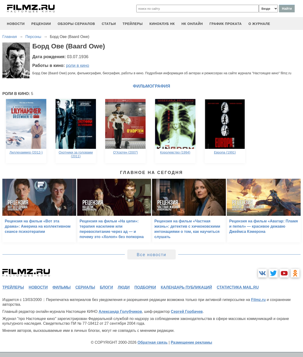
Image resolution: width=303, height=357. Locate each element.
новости (16, 24)
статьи (109, 24)
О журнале (259, 24)
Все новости (151, 254)
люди (124, 287)
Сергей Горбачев (187, 312)
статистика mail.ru (238, 287)
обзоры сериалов (76, 24)
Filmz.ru (258, 300)
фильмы (61, 287)
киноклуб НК (162, 24)
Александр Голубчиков (120, 312)
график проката (225, 24)
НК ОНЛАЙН (192, 24)
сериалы (85, 287)
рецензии (41, 24)
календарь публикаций (186, 287)
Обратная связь (152, 342)
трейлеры (133, 24)
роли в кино (77, 65)
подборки (145, 287)
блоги (106, 287)
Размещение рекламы (191, 342)
